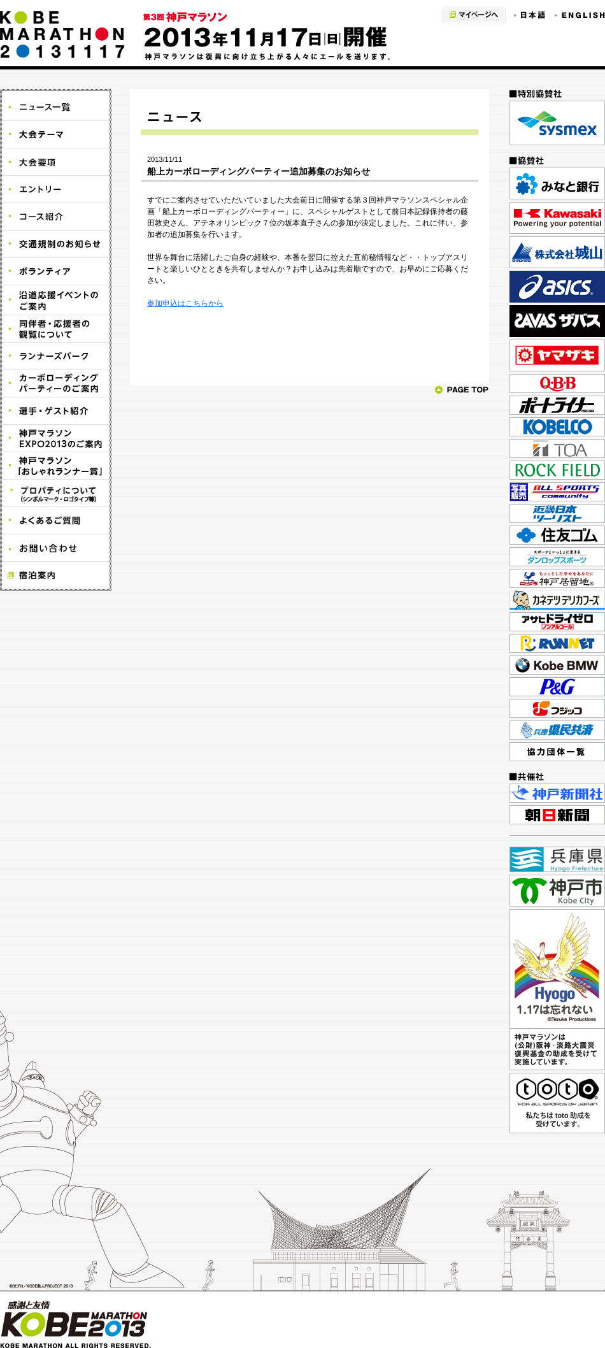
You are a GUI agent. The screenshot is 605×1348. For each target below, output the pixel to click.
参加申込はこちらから (185, 303)
